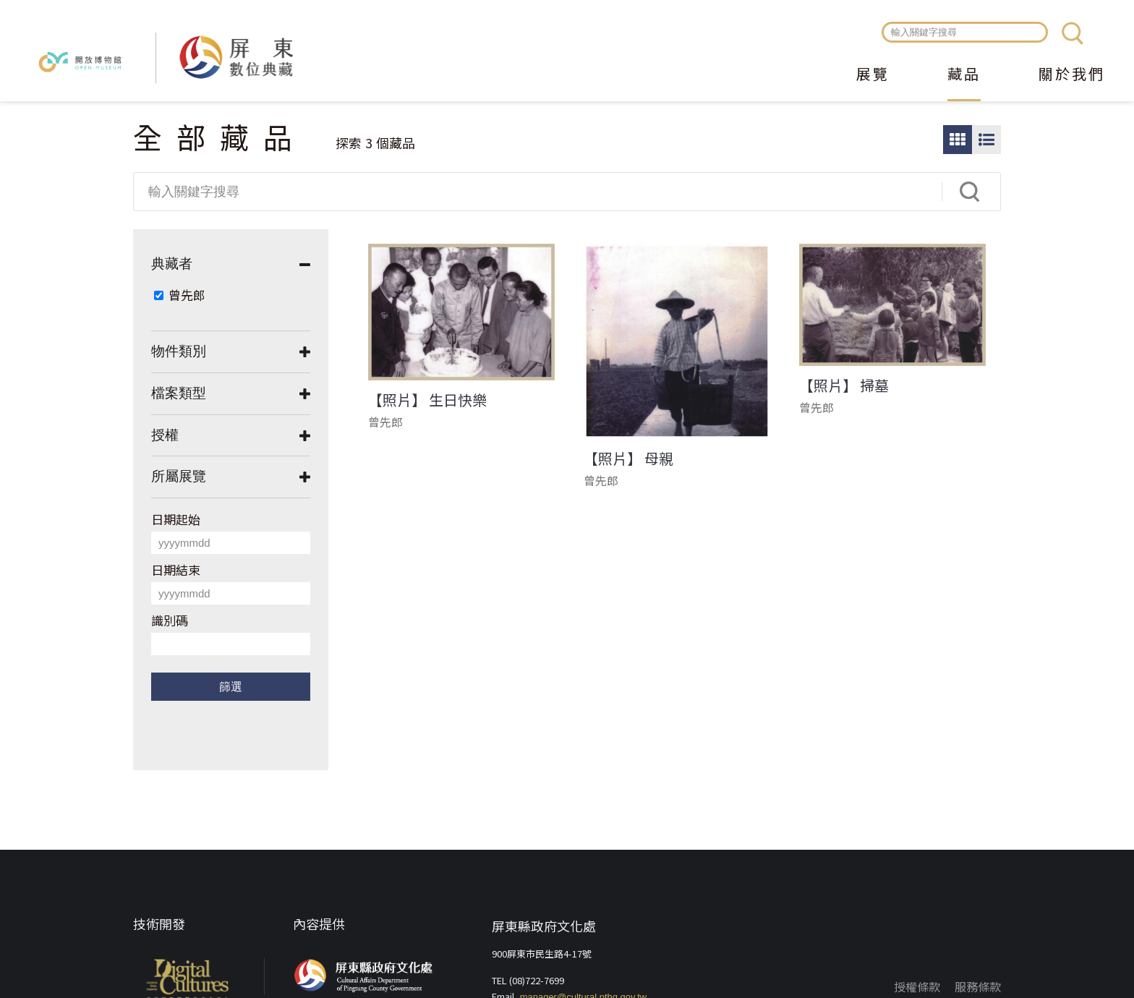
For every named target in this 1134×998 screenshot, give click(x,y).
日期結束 (175, 569)
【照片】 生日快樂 (427, 400)
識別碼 (169, 620)
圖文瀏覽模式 (986, 139)
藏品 (964, 75)
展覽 (873, 75)
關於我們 (1072, 75)
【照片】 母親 (628, 458)
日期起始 (175, 519)
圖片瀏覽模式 (957, 139)
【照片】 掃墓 (844, 385)
